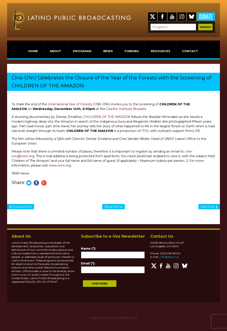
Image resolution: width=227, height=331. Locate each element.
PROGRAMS (82, 51)
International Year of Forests (70, 104)
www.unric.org (60, 165)
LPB (196, 131)
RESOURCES (160, 51)
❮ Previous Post (20, 206)
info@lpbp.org (169, 257)
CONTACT (190, 51)
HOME (33, 51)
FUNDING (132, 51)
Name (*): (88, 249)
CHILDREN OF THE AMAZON (106, 117)
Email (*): (88, 263)
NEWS (108, 51)
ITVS (145, 131)
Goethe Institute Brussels (126, 109)
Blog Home (113, 207)
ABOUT (55, 51)
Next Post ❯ (209, 206)
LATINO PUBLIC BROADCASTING (117, 317)
